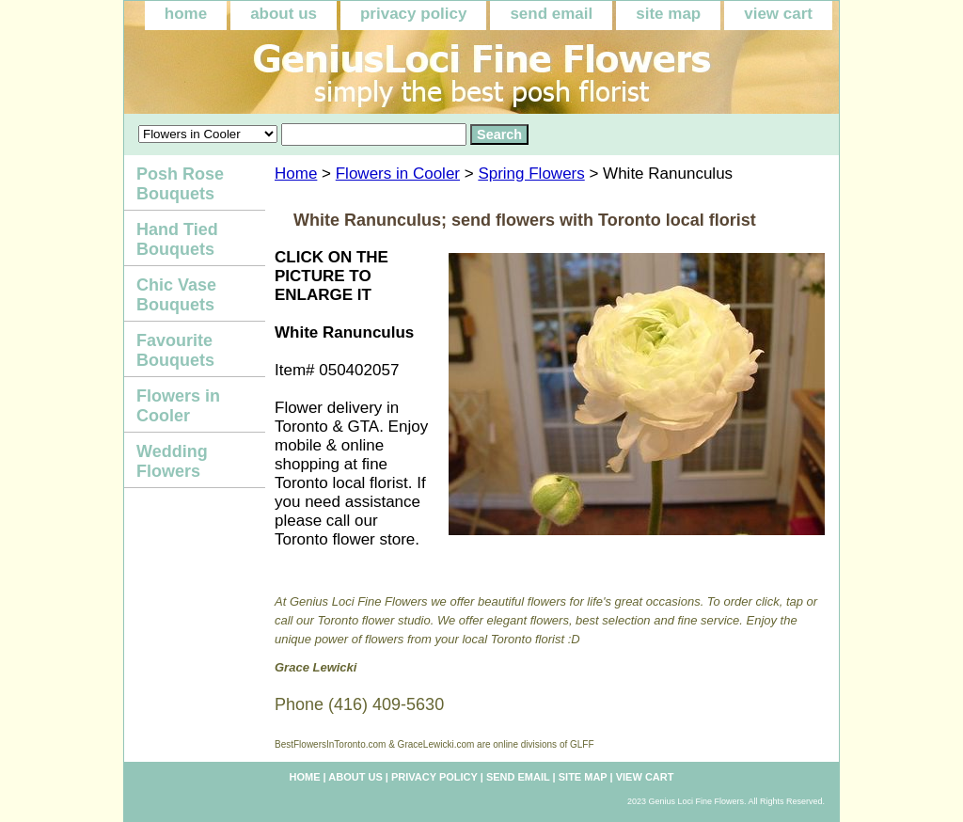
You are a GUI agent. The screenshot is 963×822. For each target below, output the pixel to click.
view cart (778, 14)
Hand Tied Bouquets (177, 239)
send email (551, 14)
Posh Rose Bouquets (180, 184)
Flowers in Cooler (398, 173)
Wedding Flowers (172, 461)
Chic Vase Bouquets (176, 295)
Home (296, 173)
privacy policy (413, 14)
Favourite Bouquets (175, 350)
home (186, 14)
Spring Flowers (531, 173)
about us (283, 14)
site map (668, 14)
